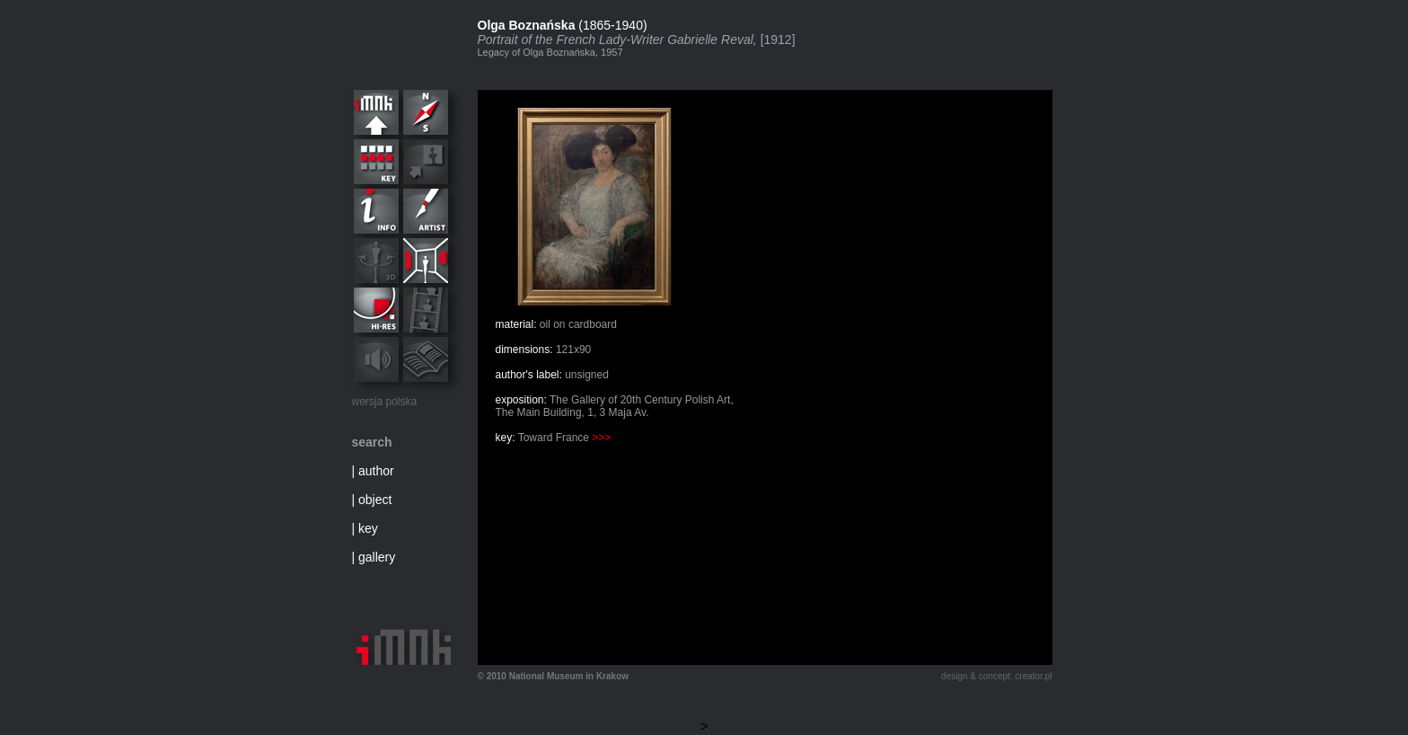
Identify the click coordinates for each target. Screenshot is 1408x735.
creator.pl (1033, 676)
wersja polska (385, 401)
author (376, 471)
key (368, 528)
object (375, 499)
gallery (376, 557)
